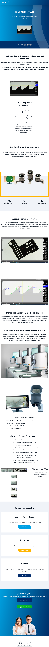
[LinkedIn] (30, 45)
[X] (27, 45)
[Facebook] (24, 45)
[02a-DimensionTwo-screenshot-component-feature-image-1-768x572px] (24, 250)
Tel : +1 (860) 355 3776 (25, 600)
